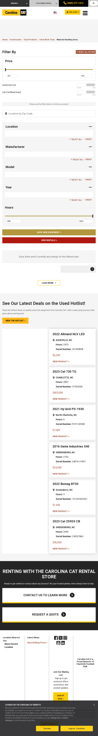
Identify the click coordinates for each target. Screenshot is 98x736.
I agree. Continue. (76, 730)
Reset (88, 138)
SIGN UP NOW (60, 697)
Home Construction (11, 39)
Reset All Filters (85, 51)
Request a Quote (49, 613)
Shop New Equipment (48, 232)
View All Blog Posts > (37, 642)
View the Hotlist (14, 320)
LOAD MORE (48, 282)
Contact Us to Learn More (49, 594)
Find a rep (71, 13)
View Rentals (48, 239)
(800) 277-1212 (75, 3)
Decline (47, 730)
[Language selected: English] (56, 13)
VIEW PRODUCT (60, 361)
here (32, 714)
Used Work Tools (47, 39)
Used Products (30, 39)
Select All (75, 138)
